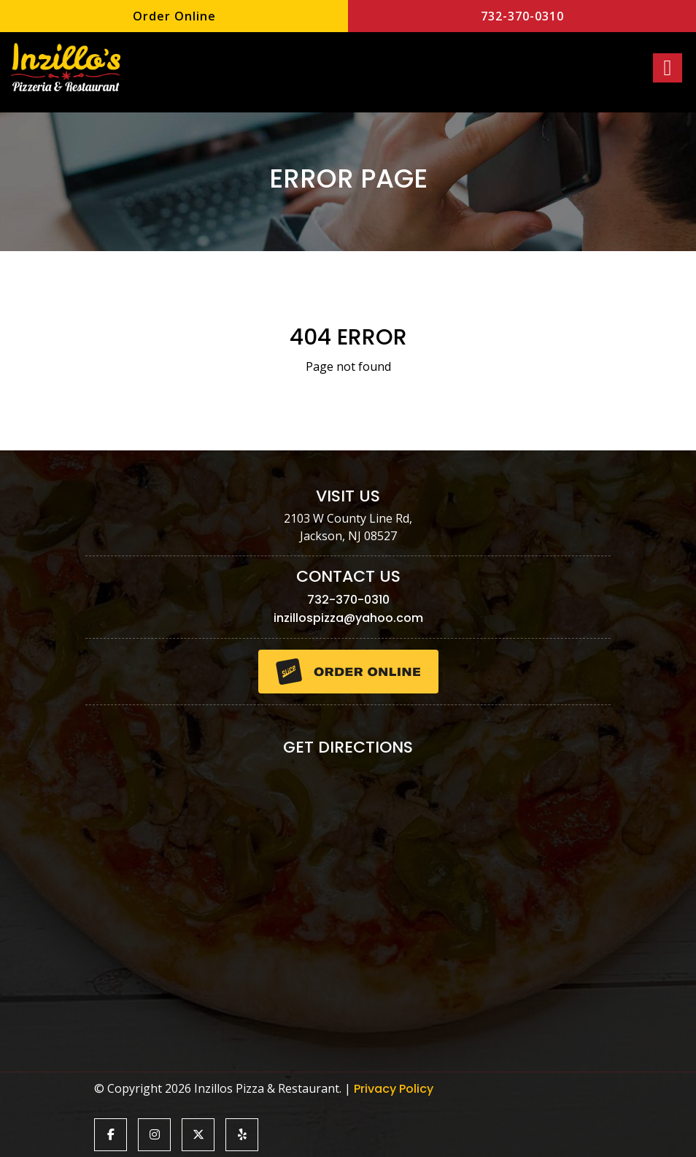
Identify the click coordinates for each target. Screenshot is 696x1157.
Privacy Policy (393, 1088)
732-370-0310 (522, 16)
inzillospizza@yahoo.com (348, 618)
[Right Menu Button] (667, 68)
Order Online (174, 16)
